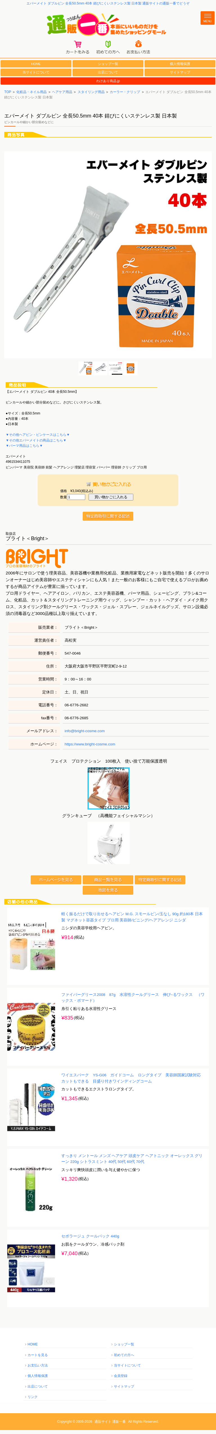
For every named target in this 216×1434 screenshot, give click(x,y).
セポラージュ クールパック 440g (90, 1240)
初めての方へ (124, 1359)
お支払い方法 (38, 1369)
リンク (33, 1401)
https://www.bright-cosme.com (90, 748)
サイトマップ (180, 76)
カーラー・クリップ (125, 96)
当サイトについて (36, 76)
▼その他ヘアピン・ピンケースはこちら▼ (38, 439)
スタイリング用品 (91, 96)
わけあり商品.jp (108, 85)
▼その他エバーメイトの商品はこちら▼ (36, 444)
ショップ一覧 (108, 68)
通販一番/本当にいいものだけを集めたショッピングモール (108, 25)
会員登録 (120, 1380)
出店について (108, 76)
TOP (7, 96)
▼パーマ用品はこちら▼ (24, 450)
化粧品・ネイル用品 (31, 96)
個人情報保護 (180, 68)
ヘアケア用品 (62, 96)
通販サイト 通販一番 (110, 1426)
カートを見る (38, 1359)
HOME (36, 67)
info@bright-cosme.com (85, 735)
